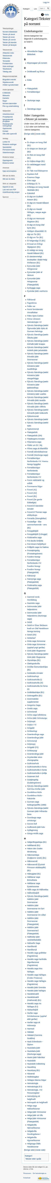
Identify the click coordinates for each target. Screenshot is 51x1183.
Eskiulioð (31, 193)
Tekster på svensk (9, 40)
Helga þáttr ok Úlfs (35, 1115)
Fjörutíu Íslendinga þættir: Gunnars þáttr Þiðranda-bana (38, 811)
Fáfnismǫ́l (31, 576)
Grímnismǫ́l (32, 741)
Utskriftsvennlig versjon (11, 192)
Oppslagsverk (8, 160)
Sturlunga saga (33, 100)
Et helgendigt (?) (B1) (36, 241)
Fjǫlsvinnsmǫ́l (33, 429)
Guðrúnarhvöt (33, 763)
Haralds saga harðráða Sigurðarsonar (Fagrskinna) (36, 962)
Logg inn (46, 2)
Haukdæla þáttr (33, 1048)
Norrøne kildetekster (10, 32)
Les (35, 9)
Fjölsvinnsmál (33, 416)
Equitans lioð (32, 174)
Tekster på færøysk (9, 45)
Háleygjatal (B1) (34, 874)
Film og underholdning (11, 106)
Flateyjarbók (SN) (34, 435)
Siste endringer (8, 66)
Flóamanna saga (34, 442)
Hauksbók (31, 1061)
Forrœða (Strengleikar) (36, 518)
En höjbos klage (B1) (36, 161)
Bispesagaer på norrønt (37, 63)
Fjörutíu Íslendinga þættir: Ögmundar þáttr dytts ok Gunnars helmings (38, 328)
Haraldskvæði (33, 994)
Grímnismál (32, 712)
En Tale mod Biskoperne (37, 171)
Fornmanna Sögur (34, 486)
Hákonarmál (32, 861)
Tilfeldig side (7, 72)
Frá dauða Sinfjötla (35, 541)
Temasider (6, 61)
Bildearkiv (6, 96)
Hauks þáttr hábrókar (36, 1057)
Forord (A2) (32, 493)
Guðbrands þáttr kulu (36, 827)
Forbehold (26, 1178)
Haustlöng (31, 1067)
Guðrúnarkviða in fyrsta (37, 770)
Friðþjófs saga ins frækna (37, 547)
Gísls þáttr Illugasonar (36, 651)
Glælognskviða (33, 663)
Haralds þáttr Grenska (36, 987)
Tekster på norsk (9, 37)
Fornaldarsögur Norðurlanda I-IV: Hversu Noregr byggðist (37, 461)
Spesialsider (7, 147)
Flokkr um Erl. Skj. (35, 445)
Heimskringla (32, 1083)
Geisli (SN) (31, 635)
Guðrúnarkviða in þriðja (37, 773)
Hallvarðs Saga (33, 943)
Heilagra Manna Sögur (36, 1080)
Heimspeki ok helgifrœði (37, 1102)
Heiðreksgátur (33, 1077)
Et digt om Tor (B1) (35, 237)
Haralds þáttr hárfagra (36, 991)
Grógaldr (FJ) (32, 747)
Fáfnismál (31, 300)
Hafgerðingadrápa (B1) (36, 842)
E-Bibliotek (6, 93)
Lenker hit (6, 142)
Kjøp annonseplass (9, 171)
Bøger (5, 101)
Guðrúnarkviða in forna (36, 767)
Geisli (29, 622)
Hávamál (31, 1074)
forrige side (29, 134)
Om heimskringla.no (39, 1173)
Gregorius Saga (33, 705)
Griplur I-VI (31, 725)
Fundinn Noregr (33, 557)
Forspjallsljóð (32, 531)
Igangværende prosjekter (8, 120)
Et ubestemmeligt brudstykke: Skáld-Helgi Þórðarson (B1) (37, 259)
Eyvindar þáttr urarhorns (37, 291)
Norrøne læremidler (10, 103)
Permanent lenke (9, 150)
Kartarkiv (6, 98)
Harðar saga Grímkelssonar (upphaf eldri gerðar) (36, 1016)
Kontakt (5, 131)
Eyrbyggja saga (33, 288)
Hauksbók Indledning (36, 1064)
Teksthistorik (7, 69)
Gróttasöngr (32, 731)
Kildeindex (6, 58)
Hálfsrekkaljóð (33, 893)
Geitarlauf (31, 638)
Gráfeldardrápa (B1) (35, 692)
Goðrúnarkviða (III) (35, 683)
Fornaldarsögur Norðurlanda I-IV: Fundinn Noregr (34, 563)
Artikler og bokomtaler (10, 85)
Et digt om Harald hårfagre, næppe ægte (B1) (36, 212)
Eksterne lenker (8, 163)
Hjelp (46, 15)
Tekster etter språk (33, 1159)
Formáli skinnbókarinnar (37, 452)
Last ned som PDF (9, 190)
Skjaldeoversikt (8, 82)
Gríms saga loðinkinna (36, 715)
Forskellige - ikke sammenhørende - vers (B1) (37, 525)
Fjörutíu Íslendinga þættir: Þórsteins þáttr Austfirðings (38, 366)
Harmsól (30, 1029)
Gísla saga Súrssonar (36, 641)
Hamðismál (32, 946)
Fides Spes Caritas (35, 316)
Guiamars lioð (33, 776)
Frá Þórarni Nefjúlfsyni (36, 544)
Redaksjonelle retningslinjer (8, 125)
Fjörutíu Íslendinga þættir (37, 419)
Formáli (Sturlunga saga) (37, 455)
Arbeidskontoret (8, 114)
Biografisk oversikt (9, 80)
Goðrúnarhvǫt (33, 676)
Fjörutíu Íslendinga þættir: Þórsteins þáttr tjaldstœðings (38, 384)
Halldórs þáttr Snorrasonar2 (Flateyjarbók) (33, 930)
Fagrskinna (31, 303)
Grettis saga (32, 708)
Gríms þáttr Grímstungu (37, 718)
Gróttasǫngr (32, 751)
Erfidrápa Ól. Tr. (33, 184)
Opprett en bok (8, 187)
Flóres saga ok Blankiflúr (37, 448)
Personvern (27, 1173)
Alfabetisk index (8, 53)
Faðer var (31, 306)
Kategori (28, 1156)
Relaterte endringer (10, 144)
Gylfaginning (32, 830)
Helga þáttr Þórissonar (36, 1112)
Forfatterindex (8, 64)
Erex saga (31, 180)
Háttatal (30, 1032)
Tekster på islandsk (9, 42)
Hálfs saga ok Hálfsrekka (37, 890)
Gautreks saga (33, 603)
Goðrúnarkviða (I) (34, 680)
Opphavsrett (7, 128)
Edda (29, 80)
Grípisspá (31, 721)
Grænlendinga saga (35, 734)
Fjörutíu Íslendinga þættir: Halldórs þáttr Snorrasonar (38, 899)
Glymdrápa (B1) (34, 660)
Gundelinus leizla (34, 792)
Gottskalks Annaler (35, 673)
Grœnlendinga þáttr (35, 754)
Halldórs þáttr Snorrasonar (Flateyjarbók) (33, 921)
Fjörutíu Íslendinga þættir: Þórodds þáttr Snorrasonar (38, 357)
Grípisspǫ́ (31, 744)
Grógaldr (30, 728)
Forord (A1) (32, 490)
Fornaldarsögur (33, 92)
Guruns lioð (32, 824)
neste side (40, 134)
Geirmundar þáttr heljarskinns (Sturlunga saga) (36, 616)
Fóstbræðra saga (34, 537)
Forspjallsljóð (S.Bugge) (37, 534)
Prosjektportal (8, 117)
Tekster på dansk (9, 34)
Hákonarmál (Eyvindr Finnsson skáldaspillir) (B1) (36, 867)
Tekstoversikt (7, 56)
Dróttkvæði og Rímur (36, 71)
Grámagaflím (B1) (34, 696)
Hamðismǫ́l (32, 950)
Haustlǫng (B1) (33, 1070)
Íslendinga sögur (34, 109)
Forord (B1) (32, 496)
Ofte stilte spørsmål (10, 134)
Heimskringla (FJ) (34, 1087)
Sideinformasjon (8, 152)
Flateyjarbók (32, 89)
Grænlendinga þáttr (35, 738)
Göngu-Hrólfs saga (35, 833)
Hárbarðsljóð (32, 1010)
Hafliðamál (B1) (33, 845)
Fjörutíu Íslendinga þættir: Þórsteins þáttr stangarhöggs (38, 375)
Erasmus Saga (33, 177)
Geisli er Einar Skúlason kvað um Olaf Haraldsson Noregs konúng (37, 628)
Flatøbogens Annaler (36, 439)
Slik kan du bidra (9, 179)
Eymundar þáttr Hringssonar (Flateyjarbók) (33, 281)
